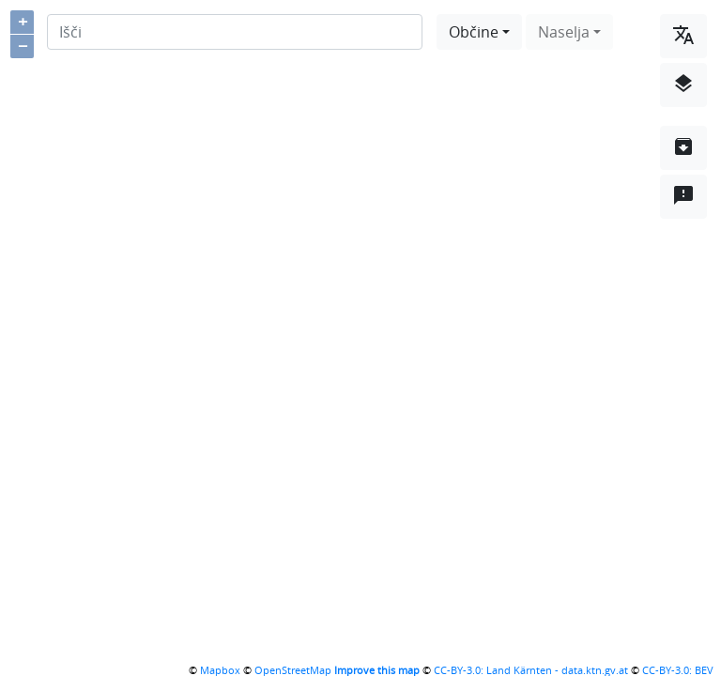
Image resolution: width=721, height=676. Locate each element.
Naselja (564, 32)
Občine (474, 32)
